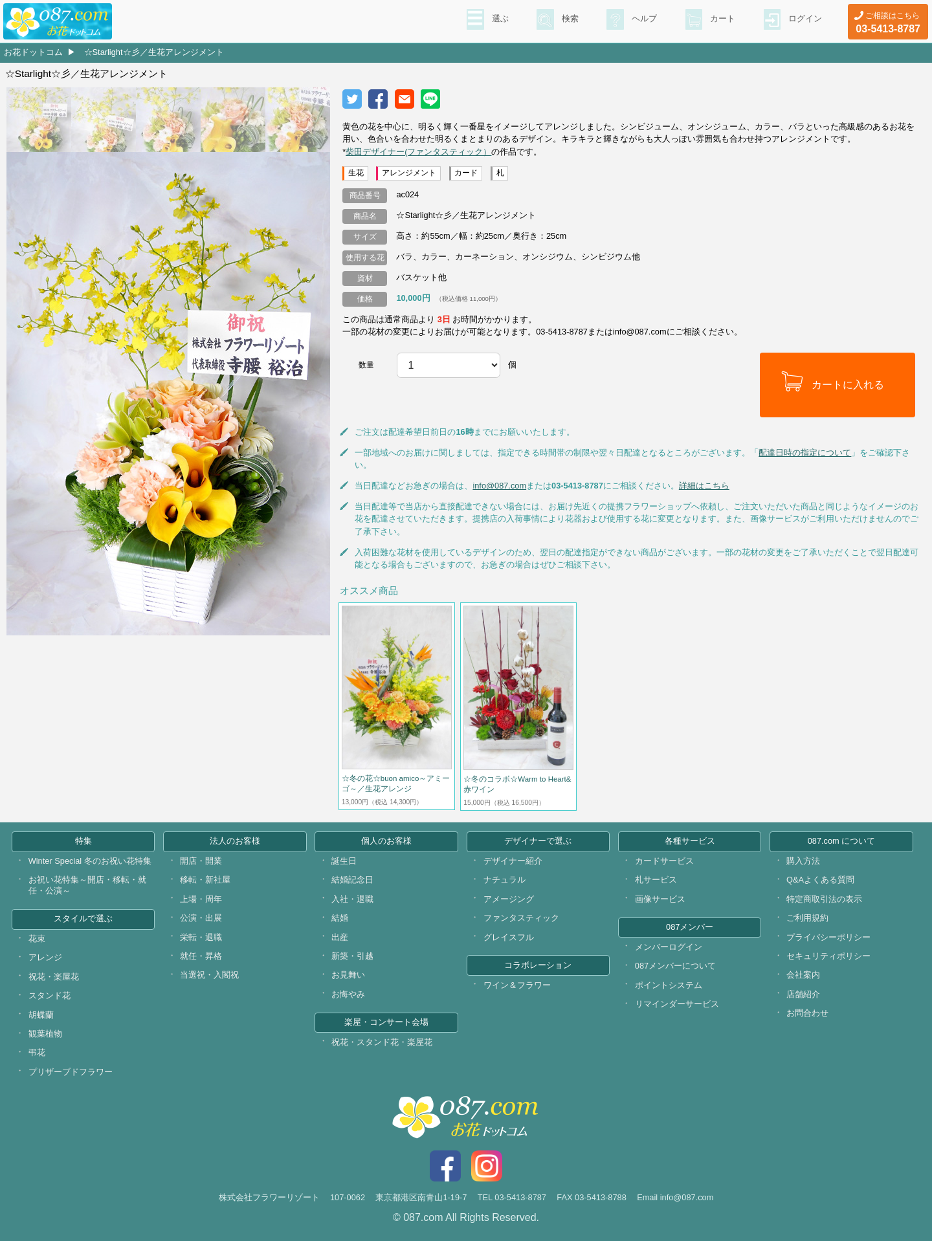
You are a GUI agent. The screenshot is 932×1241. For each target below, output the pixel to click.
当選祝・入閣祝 (209, 975)
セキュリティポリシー (828, 956)
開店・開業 (201, 861)
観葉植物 (45, 1033)
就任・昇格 (201, 956)
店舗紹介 (803, 994)
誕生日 (344, 861)
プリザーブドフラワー (70, 1072)
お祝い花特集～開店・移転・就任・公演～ (87, 885)
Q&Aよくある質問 (820, 879)
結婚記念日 (352, 879)
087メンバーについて (675, 966)
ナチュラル (504, 879)
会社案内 (803, 975)
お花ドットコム (33, 52)
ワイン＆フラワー (517, 985)
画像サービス (660, 899)
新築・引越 (352, 956)
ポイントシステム (668, 985)
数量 (366, 365)
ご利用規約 (807, 918)
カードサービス (664, 861)
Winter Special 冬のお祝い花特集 (89, 861)
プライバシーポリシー (828, 937)
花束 (36, 938)
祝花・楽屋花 (53, 977)
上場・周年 (201, 899)
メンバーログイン (668, 947)
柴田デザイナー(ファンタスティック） (418, 152)
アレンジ (45, 957)
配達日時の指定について (805, 452)
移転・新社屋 (205, 879)
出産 (339, 937)
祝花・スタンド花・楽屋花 (381, 1042)
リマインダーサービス (677, 1004)
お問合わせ (807, 1013)
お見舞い (348, 975)
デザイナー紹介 (512, 861)
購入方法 (803, 861)
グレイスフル (508, 937)
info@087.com (499, 485)
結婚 (339, 918)
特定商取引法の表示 (824, 899)
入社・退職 (352, 899)
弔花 (36, 1052)
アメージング (508, 899)
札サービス (656, 879)
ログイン (804, 20)
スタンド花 (49, 995)
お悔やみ (348, 994)
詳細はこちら (704, 485)
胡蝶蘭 (41, 1015)
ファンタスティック (521, 918)
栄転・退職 (201, 937)
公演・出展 (201, 918)
